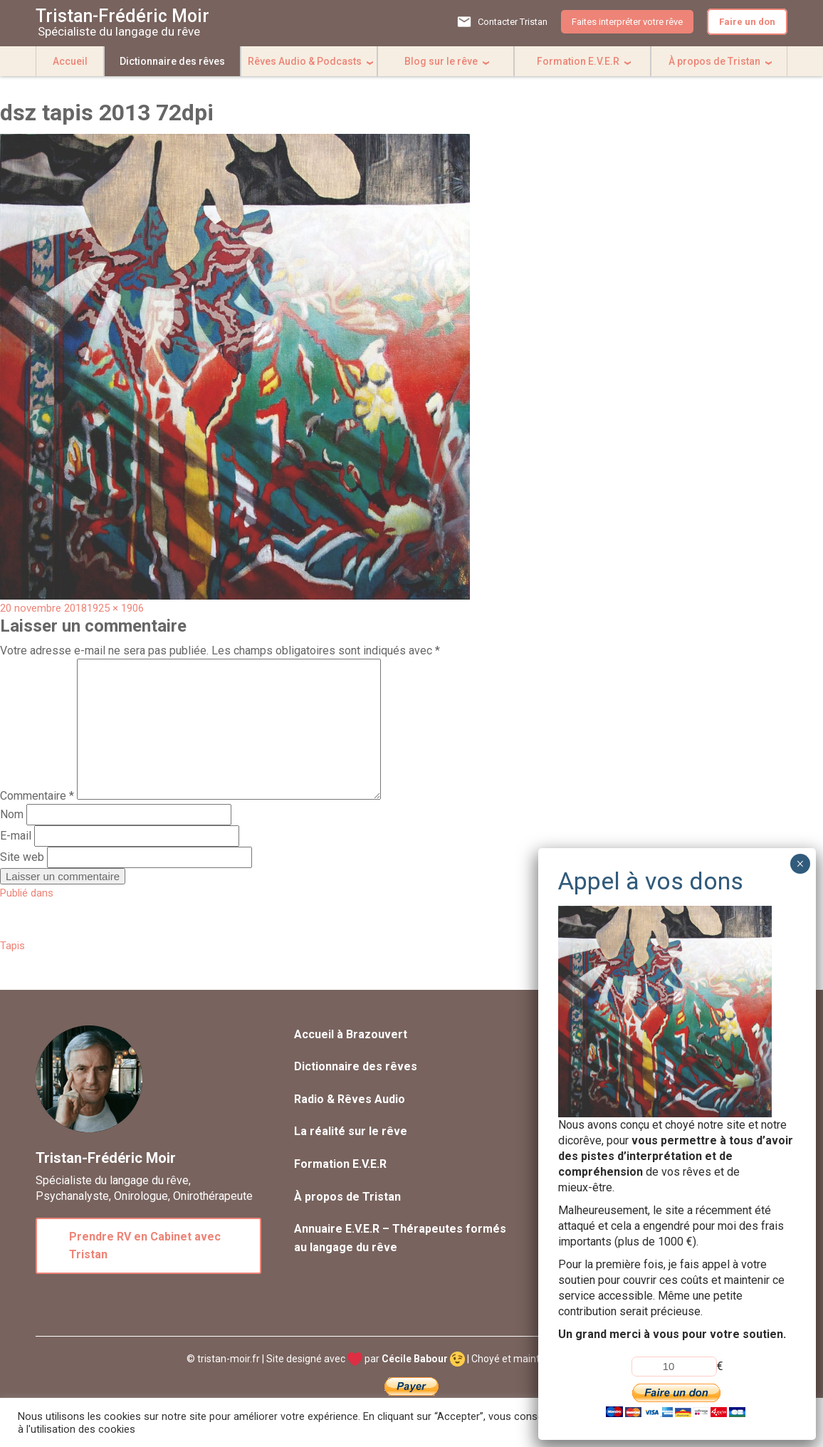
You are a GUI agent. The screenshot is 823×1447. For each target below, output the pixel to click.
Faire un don (747, 21)
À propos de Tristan (714, 61)
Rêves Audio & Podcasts (305, 61)
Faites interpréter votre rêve (627, 21)
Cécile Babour (423, 1358)
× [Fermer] (800, 864)
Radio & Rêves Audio (349, 1099)
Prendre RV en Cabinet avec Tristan (145, 1246)
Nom (11, 814)
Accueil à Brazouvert (350, 1034)
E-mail (15, 835)
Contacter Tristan (512, 21)
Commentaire (37, 796)
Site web (22, 857)
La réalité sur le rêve (350, 1131)
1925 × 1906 (115, 608)
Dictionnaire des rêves (172, 61)
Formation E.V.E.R (578, 61)
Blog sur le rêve (441, 61)
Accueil (70, 61)
